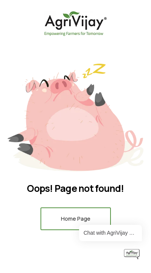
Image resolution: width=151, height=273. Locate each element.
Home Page (75, 218)
